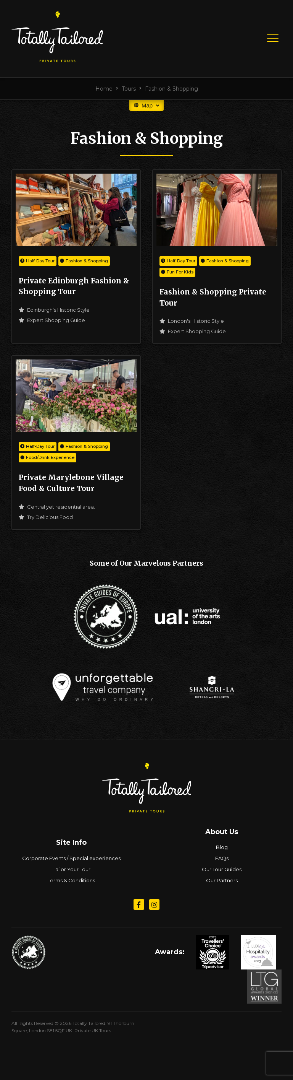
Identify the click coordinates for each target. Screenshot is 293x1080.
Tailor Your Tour (71, 869)
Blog (222, 847)
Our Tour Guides (221, 869)
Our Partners (222, 880)
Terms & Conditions (71, 880)
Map (146, 105)
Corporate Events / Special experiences (71, 858)
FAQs (222, 858)
